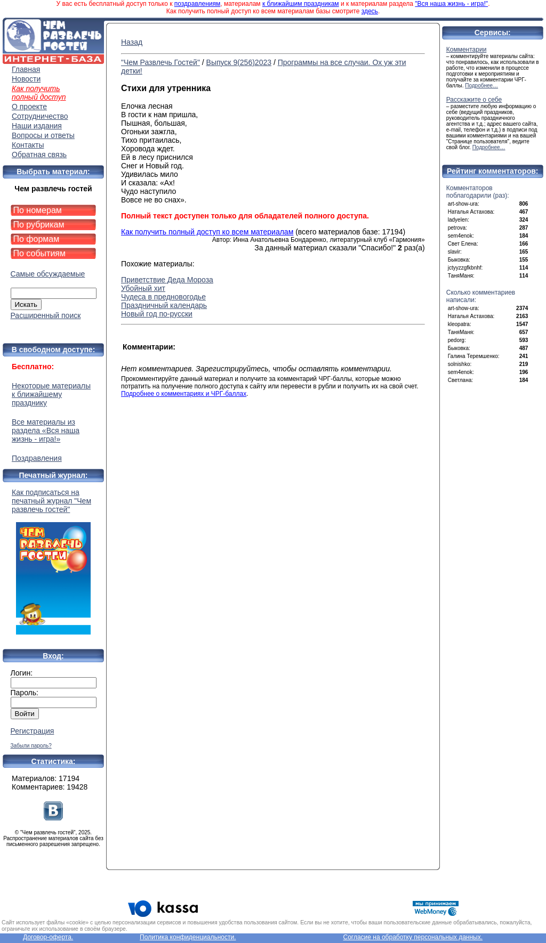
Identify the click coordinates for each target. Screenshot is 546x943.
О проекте (29, 106)
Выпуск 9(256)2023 (238, 62)
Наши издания (37, 125)
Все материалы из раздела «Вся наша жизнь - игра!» (45, 430)
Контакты (28, 145)
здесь (370, 11)
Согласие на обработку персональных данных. (413, 937)
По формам (36, 238)
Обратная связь (39, 154)
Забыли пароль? (31, 746)
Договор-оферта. (48, 937)
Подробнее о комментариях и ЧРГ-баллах (183, 393)
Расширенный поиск (46, 315)
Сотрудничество (40, 116)
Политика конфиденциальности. (188, 937)
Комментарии (466, 49)
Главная (26, 69)
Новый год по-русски (156, 314)
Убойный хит (143, 288)
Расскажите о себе (474, 99)
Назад (131, 42)
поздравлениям (197, 3)
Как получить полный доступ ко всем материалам (207, 231)
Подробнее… (481, 85)
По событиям (39, 253)
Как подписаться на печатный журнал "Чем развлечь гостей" (53, 561)
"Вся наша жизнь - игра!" (451, 3)
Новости (26, 79)
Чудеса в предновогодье (163, 296)
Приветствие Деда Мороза (167, 279)
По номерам (37, 210)
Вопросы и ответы (43, 135)
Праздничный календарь (164, 305)
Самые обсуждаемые (48, 274)
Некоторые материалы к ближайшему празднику (51, 394)
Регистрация (32, 731)
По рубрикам (39, 224)
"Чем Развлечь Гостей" (160, 62)
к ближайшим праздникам (300, 3)
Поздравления (37, 458)
